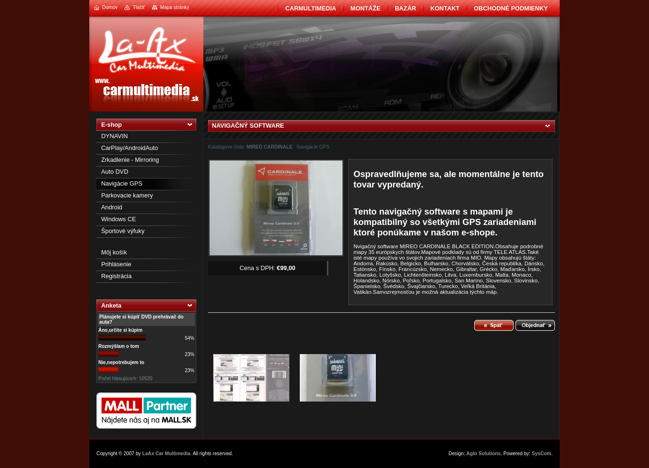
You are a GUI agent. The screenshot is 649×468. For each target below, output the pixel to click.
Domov (109, 7)
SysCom (541, 453)
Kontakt (445, 8)
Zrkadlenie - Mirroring (130, 159)
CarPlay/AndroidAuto (129, 147)
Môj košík (114, 252)
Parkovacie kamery (127, 195)
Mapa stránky (174, 7)
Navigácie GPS (122, 183)
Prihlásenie (116, 264)
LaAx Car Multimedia (166, 453)
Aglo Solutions (484, 453)
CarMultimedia (310, 8)
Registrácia (116, 276)
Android (111, 207)
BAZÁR (405, 8)
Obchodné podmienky (511, 8)
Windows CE (118, 219)
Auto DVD (114, 171)
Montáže (366, 8)
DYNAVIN (114, 136)
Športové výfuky (122, 230)
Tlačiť (138, 7)
